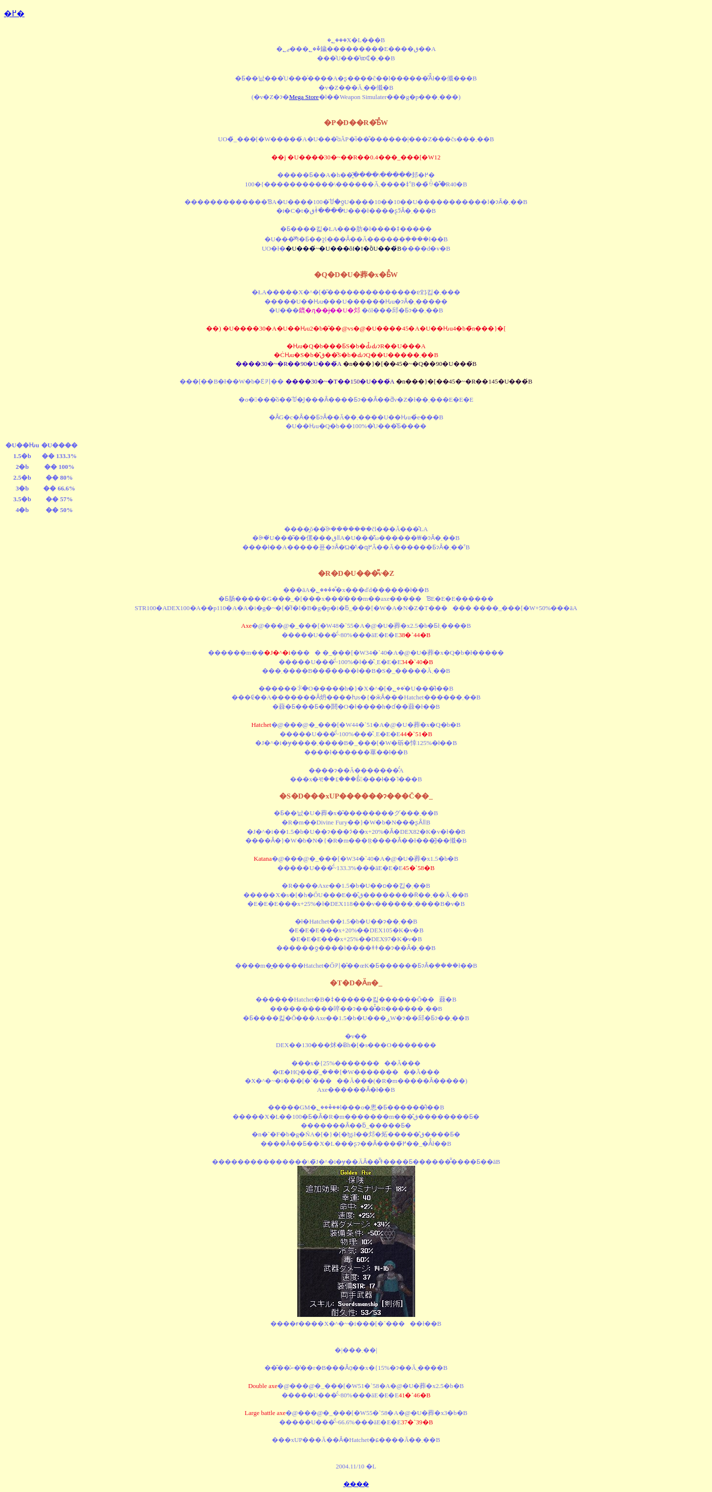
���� (356, 1484)
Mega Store (303, 97)
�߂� (14, 13)
